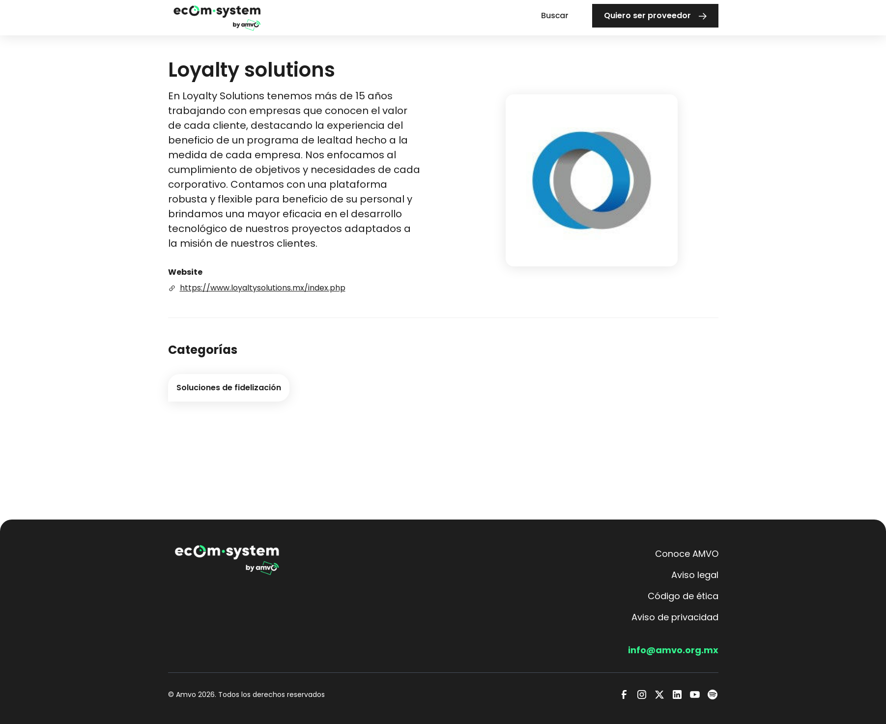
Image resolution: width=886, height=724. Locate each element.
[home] (217, 17)
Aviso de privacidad (674, 617)
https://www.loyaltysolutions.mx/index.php (262, 287)
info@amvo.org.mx (673, 650)
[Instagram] (642, 694)
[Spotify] (712, 694)
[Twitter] (659, 694)
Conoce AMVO (686, 554)
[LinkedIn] (677, 694)
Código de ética (683, 596)
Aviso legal (694, 575)
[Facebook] (624, 694)
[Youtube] (695, 694)
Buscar (555, 15)
